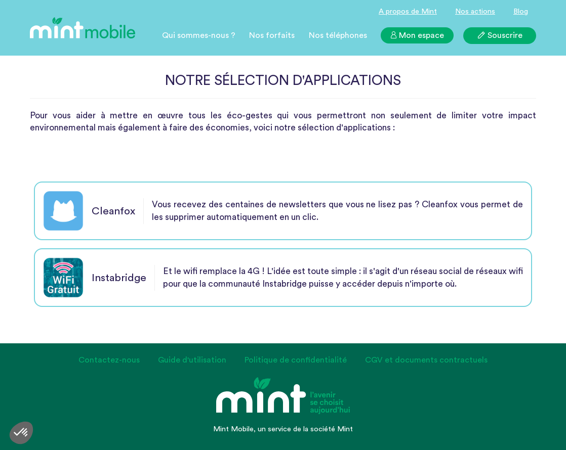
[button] (21, 433)
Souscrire (499, 35)
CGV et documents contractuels (426, 360)
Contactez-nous (109, 360)
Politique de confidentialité (296, 360)
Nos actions (475, 11)
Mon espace (417, 35)
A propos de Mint (408, 11)
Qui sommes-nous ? (198, 35)
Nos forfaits (272, 35)
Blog (520, 11)
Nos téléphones (338, 35)
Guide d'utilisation (192, 360)
